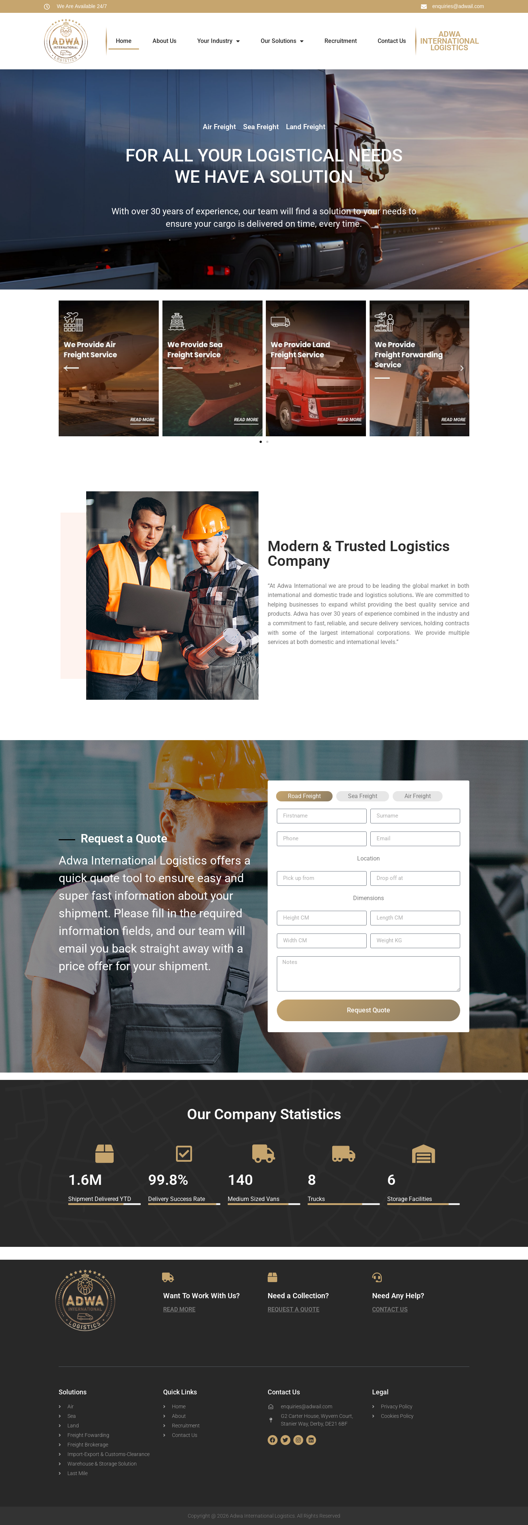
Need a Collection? (298, 1295)
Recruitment (340, 40)
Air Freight (417, 796)
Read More (179, 1309)
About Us (164, 40)
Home (124, 40)
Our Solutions (282, 41)
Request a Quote (293, 1309)
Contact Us (392, 40)
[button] (66, 368)
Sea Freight (362, 796)
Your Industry (218, 41)
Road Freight (304, 796)
